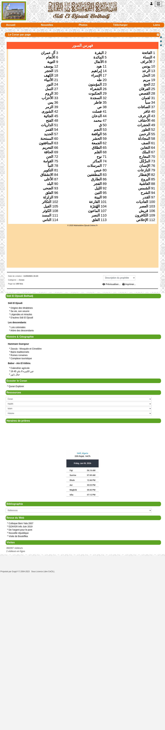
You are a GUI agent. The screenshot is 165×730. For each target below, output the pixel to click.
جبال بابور (15, 374)
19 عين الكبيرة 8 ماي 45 (22, 371)
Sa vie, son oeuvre (20, 311)
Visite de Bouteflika (18, 536)
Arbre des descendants (22, 330)
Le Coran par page (19, 34)
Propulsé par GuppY (9, 571)
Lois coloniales (18, 327)
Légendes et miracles (21, 314)
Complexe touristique (21, 358)
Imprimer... (129, 284)
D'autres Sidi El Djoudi (22, 317)
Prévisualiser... (111, 284)
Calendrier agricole (20, 368)
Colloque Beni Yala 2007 (21, 523)
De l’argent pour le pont (20, 529)
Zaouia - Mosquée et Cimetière (26, 348)
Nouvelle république (19, 533)
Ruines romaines (19, 355)
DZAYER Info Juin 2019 (21, 526)
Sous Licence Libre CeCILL (43, 571)
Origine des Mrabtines (22, 308)
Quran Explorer (16, 386)
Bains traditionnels (20, 352)
